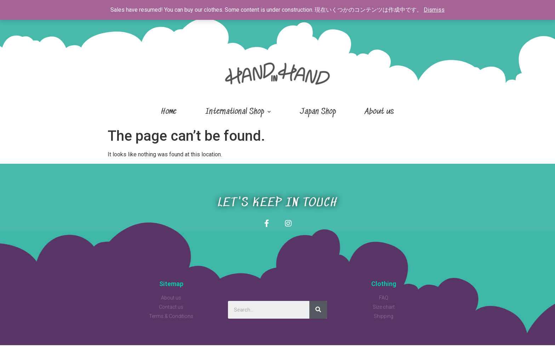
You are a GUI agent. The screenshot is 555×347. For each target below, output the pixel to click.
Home (168, 111)
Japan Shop (318, 111)
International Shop (238, 111)
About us (379, 111)
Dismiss (434, 9)
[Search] (318, 311)
